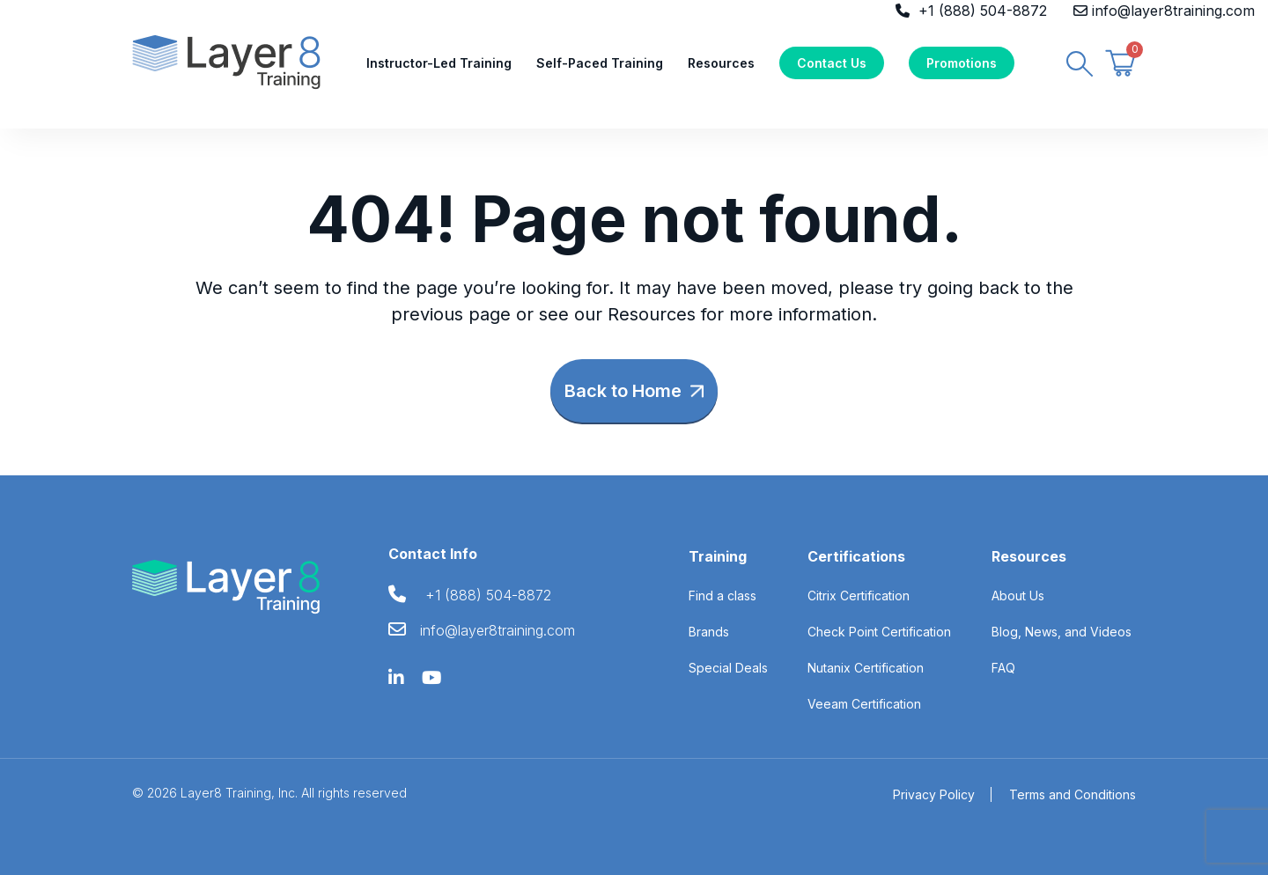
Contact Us (831, 62)
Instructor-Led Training (439, 62)
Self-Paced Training (599, 62)
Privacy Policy (934, 794)
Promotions (961, 62)
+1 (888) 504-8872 (982, 10)
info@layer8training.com (1173, 10)
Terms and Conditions (1072, 794)
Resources (721, 62)
